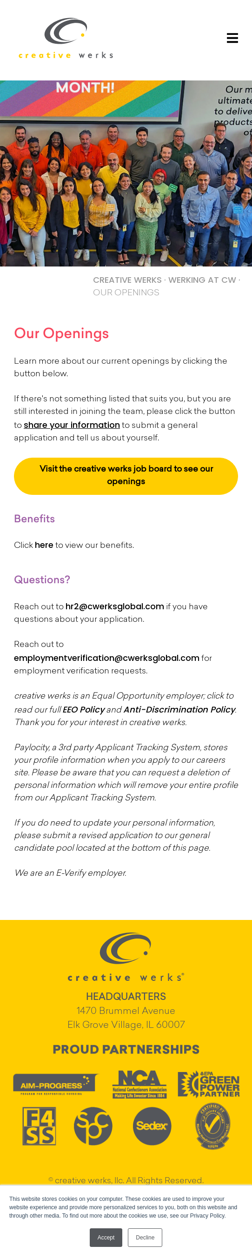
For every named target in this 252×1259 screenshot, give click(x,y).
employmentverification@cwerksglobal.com (106, 658)
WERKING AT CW (202, 280)
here (44, 545)
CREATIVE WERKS (127, 280)
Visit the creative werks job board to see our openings (126, 476)
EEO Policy (83, 709)
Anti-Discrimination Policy (179, 709)
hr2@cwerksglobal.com (115, 606)
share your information (72, 425)
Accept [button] (106, 1237)
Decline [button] (145, 1237)
